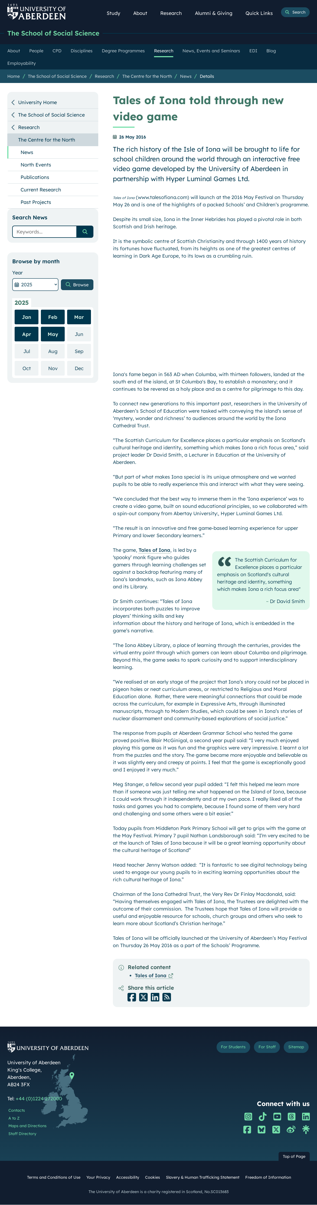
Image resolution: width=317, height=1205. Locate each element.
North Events (36, 165)
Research (174, 13)
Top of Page (294, 1156)
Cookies (152, 1178)
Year (17, 273)
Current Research (41, 190)
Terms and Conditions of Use (53, 1178)
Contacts (16, 1110)
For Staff (263, 1047)
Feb (52, 317)
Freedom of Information (268, 1178)
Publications (35, 177)
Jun (83, 334)
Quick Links (262, 13)
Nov (56, 368)
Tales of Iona (154, 550)
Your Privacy (98, 1178)
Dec (83, 368)
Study (116, 13)
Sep (83, 351)
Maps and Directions (27, 1126)
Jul (31, 351)
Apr (26, 334)
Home (13, 76)
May (53, 334)
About (143, 13)
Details (207, 76)
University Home (37, 103)
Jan (26, 317)
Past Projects (36, 202)
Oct (30, 368)
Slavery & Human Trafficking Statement (202, 1178)
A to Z (13, 1118)
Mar (79, 317)
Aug (56, 351)
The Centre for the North (147, 76)
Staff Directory (22, 1134)
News (186, 76)
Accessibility (127, 1178)
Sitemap (294, 1047)
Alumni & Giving (216, 13)
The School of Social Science (56, 33)
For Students (227, 1047)
